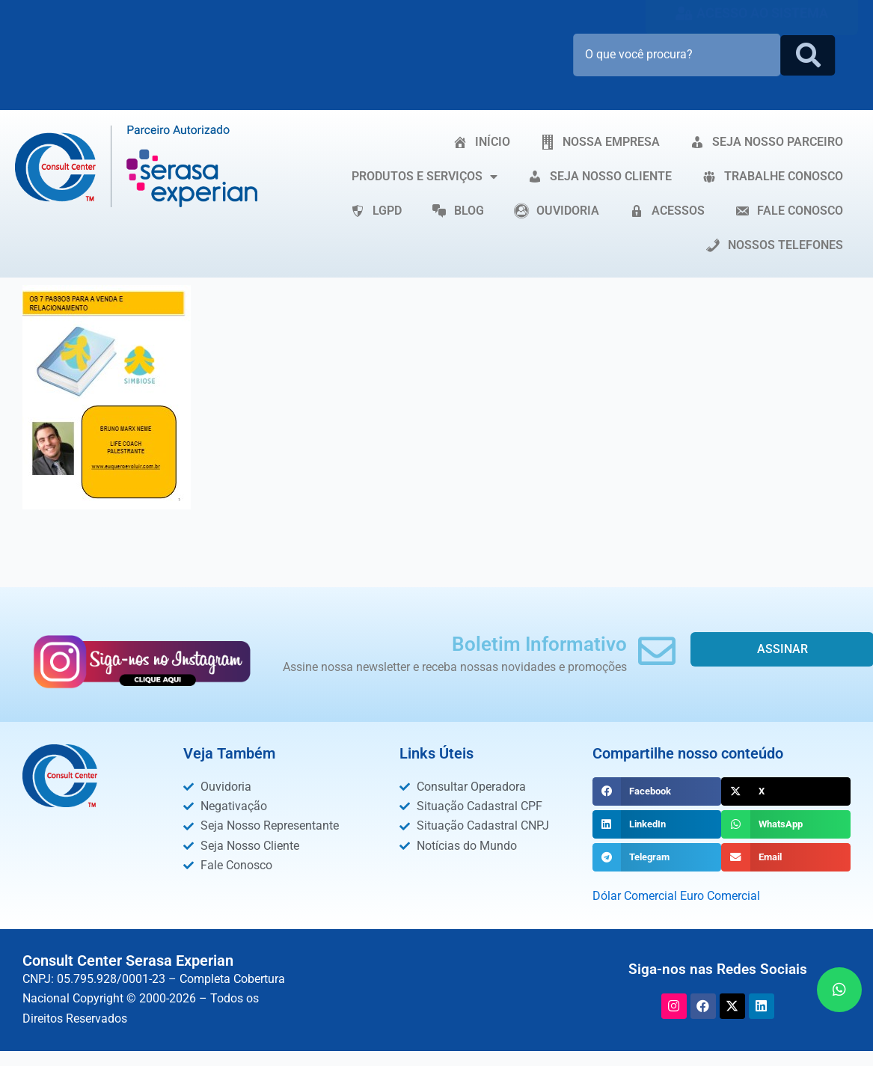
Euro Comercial (720, 896)
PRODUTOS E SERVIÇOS (424, 176)
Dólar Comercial (634, 896)
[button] (657, 791)
